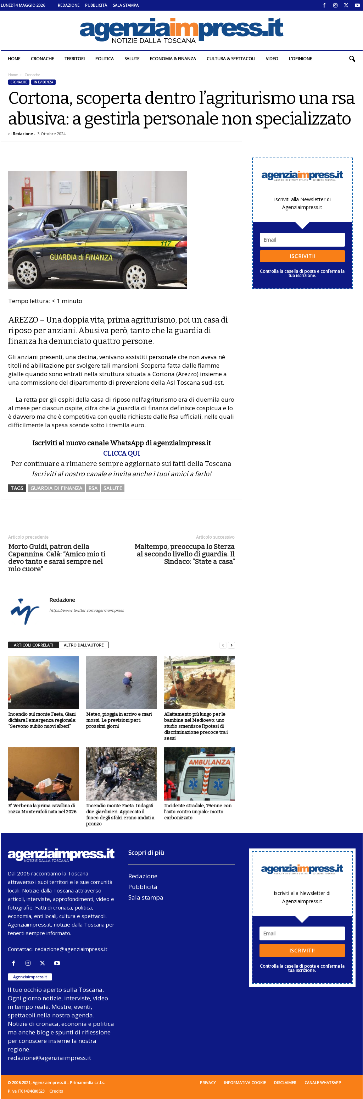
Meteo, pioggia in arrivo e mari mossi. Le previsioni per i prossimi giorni (119, 720)
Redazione (68, 5)
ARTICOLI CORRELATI (33, 645)
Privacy (208, 1082)
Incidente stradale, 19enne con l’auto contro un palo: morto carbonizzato (197, 811)
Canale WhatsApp (323, 1082)
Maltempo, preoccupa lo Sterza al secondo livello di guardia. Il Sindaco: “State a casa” (184, 554)
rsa (92, 488)
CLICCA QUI (121, 453)
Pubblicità (96, 5)
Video (272, 59)
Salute (131, 59)
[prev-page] (223, 645)
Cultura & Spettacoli (231, 59)
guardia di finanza (56, 488)
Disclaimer (285, 1082)
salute (113, 488)
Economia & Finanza (173, 59)
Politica (104, 59)
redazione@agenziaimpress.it (71, 948)
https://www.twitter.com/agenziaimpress (86, 610)
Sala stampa (126, 5)
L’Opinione (300, 59)
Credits (56, 1091)
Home (14, 59)
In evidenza (43, 82)
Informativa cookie (245, 1082)
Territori (75, 59)
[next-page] (231, 645)
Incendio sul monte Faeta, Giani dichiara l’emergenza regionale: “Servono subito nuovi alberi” (42, 720)
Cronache (42, 59)
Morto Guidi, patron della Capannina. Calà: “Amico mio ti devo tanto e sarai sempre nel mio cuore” (56, 558)
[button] (352, 59)
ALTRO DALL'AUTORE (84, 645)
